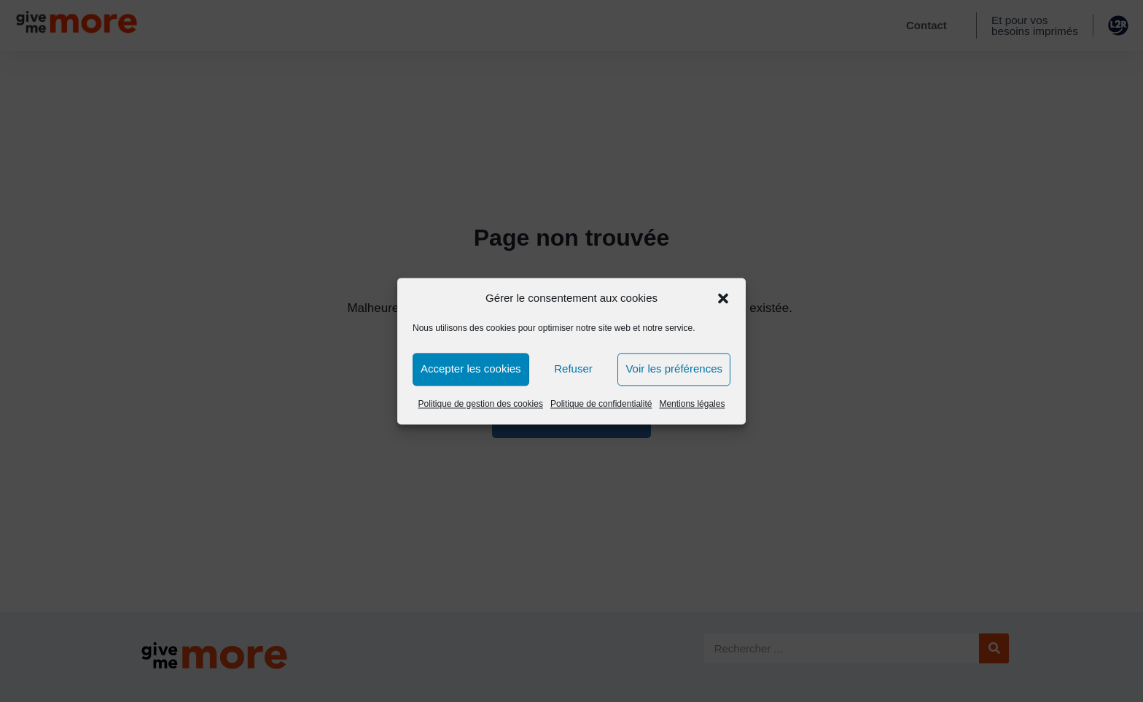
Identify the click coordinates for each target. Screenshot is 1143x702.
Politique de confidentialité (601, 404)
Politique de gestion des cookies (480, 404)
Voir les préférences (673, 368)
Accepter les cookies (471, 368)
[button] (723, 298)
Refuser (573, 368)
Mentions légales (692, 404)
